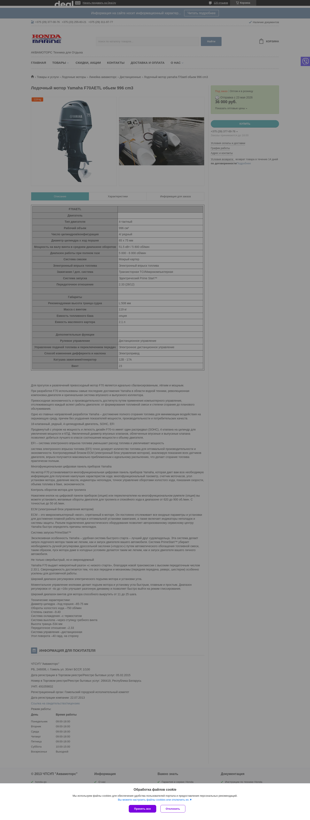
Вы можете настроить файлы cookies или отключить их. (153, 799)
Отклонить (173, 808)
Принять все (142, 808)
